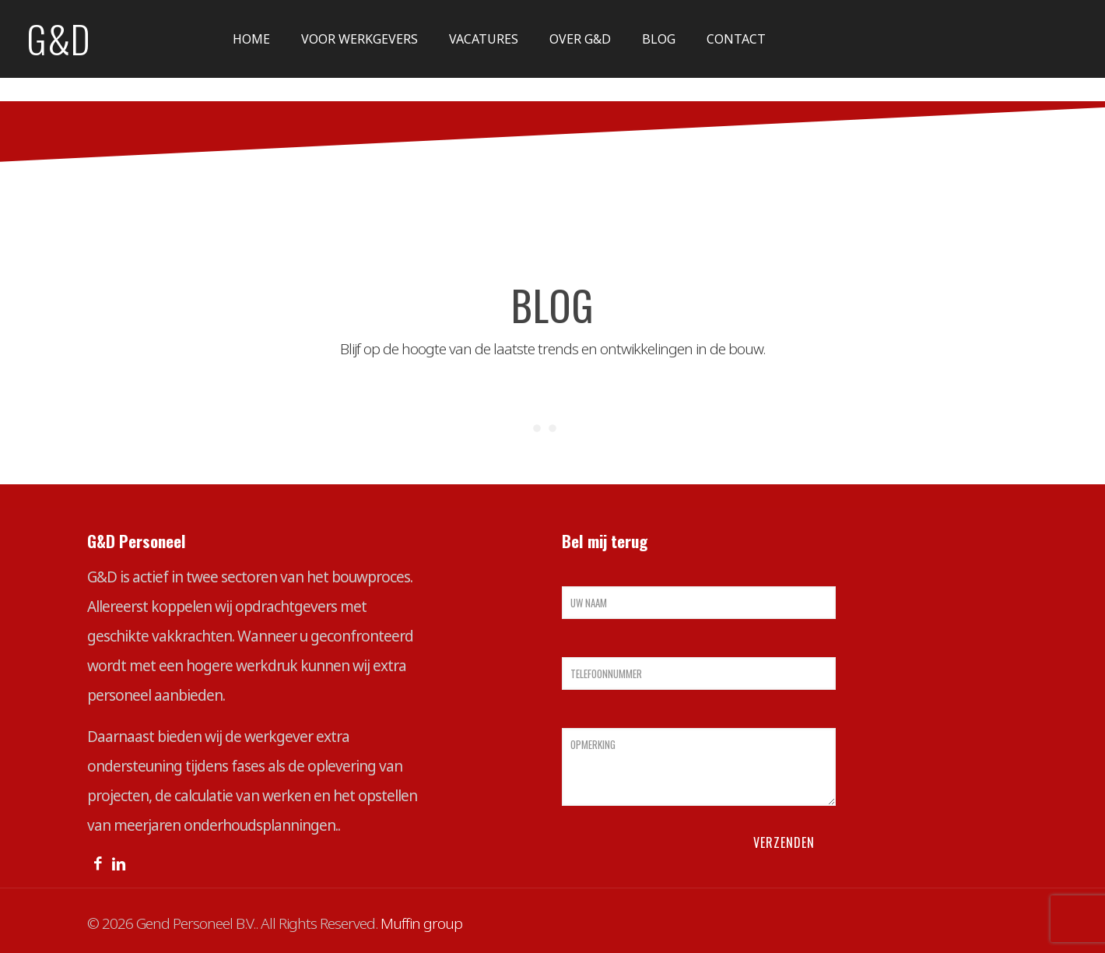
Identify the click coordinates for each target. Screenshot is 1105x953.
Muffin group (421, 923)
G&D (58, 38)
